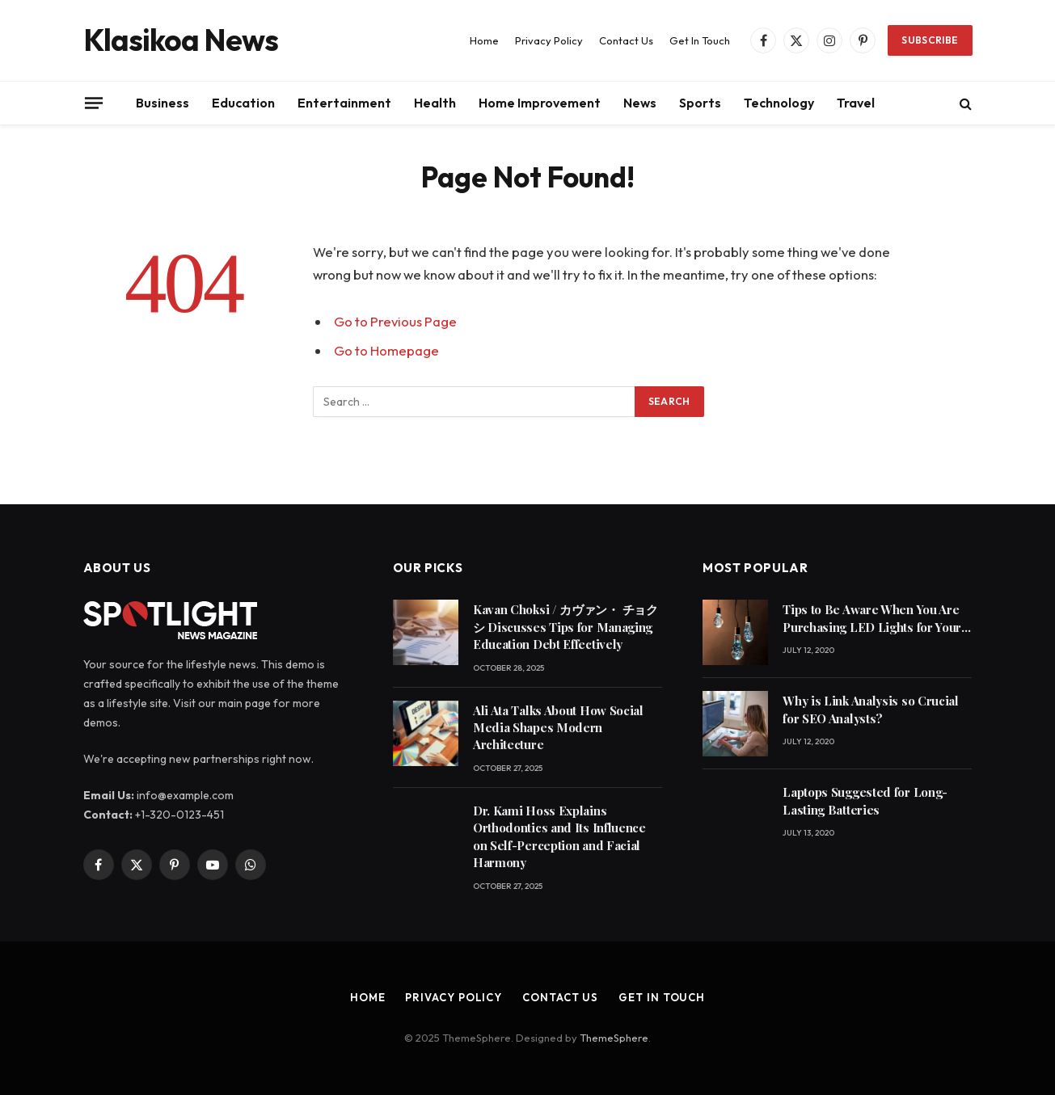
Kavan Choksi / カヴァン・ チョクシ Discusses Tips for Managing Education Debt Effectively (565, 626)
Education (243, 103)
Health (435, 103)
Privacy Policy (549, 40)
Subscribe (929, 40)
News (639, 103)
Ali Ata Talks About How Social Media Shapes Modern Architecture (558, 727)
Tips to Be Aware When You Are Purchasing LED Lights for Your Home (872, 618)
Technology (779, 103)
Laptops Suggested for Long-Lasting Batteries (865, 800)
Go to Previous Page (395, 321)
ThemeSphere (614, 1037)
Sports (700, 103)
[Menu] (93, 102)
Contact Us (626, 40)
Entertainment (344, 103)
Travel (856, 103)
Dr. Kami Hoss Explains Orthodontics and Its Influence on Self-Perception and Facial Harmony (559, 836)
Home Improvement (540, 103)
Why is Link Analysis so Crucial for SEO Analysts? (871, 709)
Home (484, 40)
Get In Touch (699, 40)
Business (162, 103)
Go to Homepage (386, 350)
